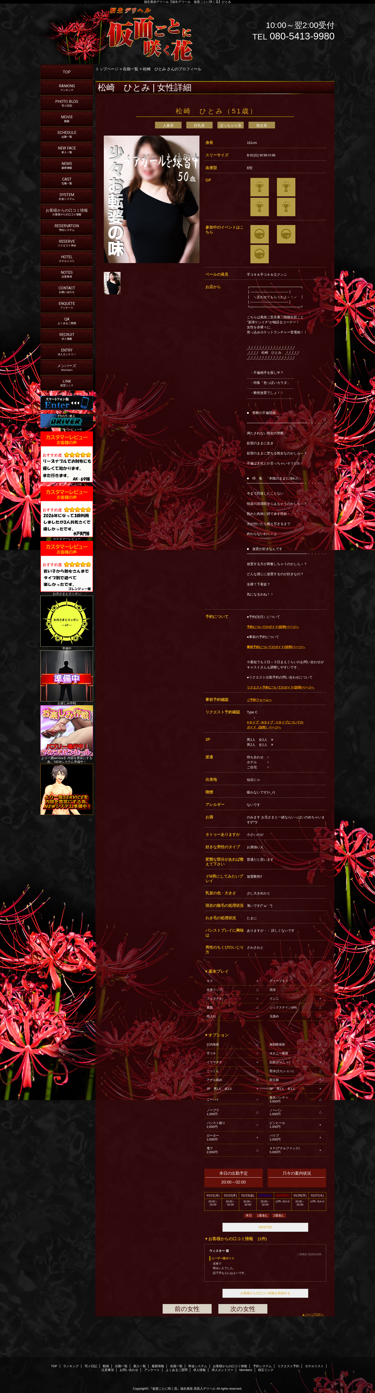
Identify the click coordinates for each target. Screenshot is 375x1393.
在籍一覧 (130, 69)
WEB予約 (265, 1227)
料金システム (197, 1366)
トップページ (106, 69)
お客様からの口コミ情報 (230, 1366)
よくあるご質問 (177, 1370)
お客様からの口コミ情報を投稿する (265, 1293)
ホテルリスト (314, 1366)
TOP (67, 72)
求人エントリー (222, 1370)
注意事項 (107, 1370)
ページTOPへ (314, 1314)
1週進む (262, 1215)
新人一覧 (139, 1366)
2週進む (278, 1215)
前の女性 (187, 1308)
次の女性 (242, 1308)
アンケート (152, 1370)
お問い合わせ (129, 1370)
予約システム (262, 1366)
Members (245, 1370)
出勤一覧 (121, 1366)
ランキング (71, 1366)
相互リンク (266, 1370)
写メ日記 (91, 1366)
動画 (106, 1366)
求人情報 (199, 1370)
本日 (249, 1215)
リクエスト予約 (288, 1366)
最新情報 (158, 1366)
